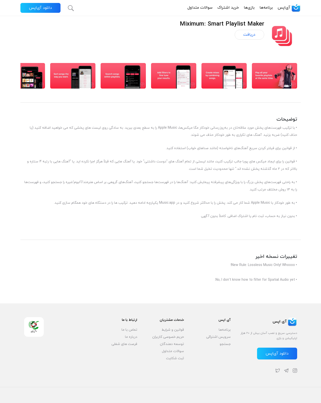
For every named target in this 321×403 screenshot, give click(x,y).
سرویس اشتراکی (218, 337)
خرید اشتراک (228, 7)
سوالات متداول (200, 7)
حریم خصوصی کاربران (168, 337)
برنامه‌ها (266, 7)
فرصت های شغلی (124, 344)
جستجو (225, 344)
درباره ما (131, 337)
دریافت (249, 34)
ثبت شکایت (175, 358)
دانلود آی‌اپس (40, 8)
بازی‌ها (249, 7)
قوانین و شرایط (173, 329)
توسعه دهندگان (172, 344)
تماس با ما (129, 329)
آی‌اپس (289, 7)
